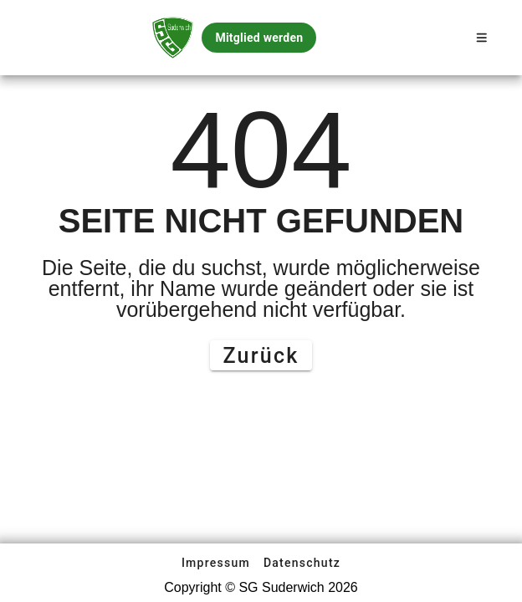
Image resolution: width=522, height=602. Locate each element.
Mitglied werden (259, 37)
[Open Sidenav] (482, 38)
